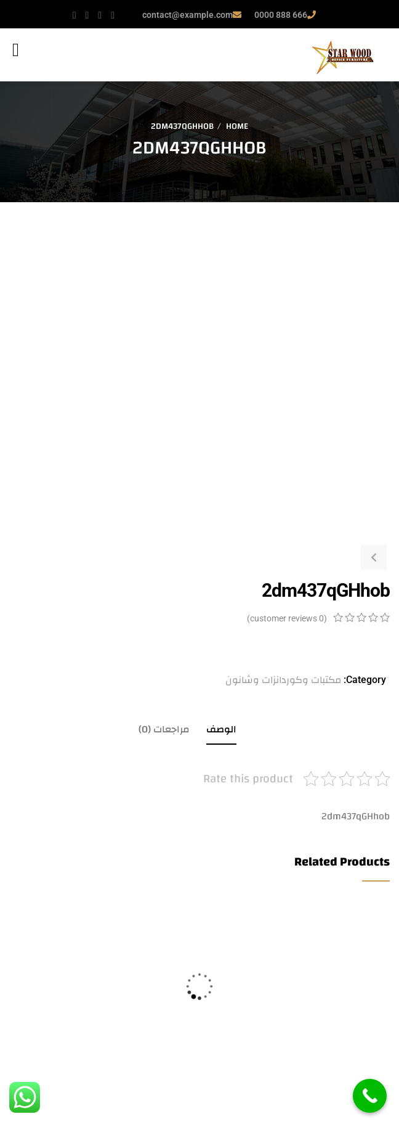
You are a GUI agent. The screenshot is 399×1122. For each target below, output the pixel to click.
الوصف (221, 729)
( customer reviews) (287, 618)
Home (237, 126)
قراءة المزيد (14, 1074)
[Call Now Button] (370, 1096)
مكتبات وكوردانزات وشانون (283, 680)
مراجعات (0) (164, 729)
